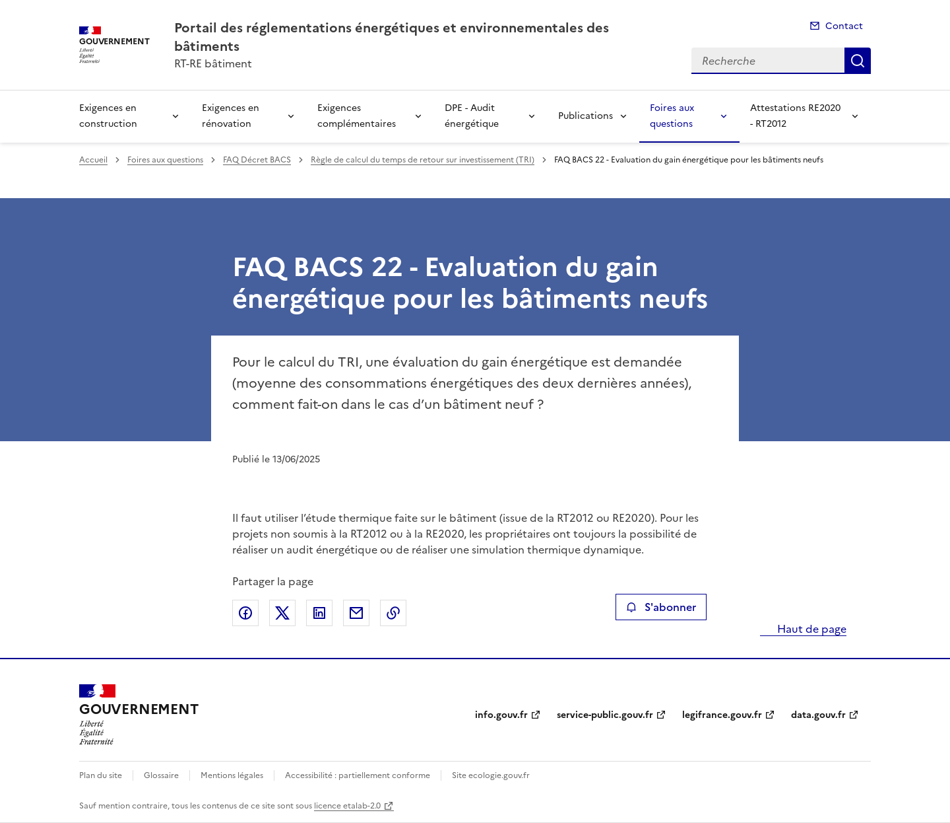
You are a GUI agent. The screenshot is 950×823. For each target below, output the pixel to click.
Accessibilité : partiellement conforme (357, 775)
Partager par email (356, 613)
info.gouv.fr (501, 715)
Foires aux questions (672, 116)
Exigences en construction (108, 116)
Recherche (857, 61)
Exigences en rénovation (230, 116)
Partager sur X (282, 613)
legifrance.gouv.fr (722, 715)
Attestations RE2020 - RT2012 (795, 116)
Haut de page (810, 629)
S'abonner (660, 607)
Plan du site (100, 775)
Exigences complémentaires (356, 116)
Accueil (93, 160)
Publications (585, 116)
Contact (844, 26)
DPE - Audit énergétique (472, 116)
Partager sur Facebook (245, 613)
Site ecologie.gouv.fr (491, 775)
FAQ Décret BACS (257, 160)
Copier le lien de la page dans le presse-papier (393, 613)
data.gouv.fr (818, 715)
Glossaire (161, 775)
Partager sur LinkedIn (319, 613)
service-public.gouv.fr (605, 715)
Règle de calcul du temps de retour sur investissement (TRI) (422, 160)
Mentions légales (232, 775)
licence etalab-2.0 (347, 806)
